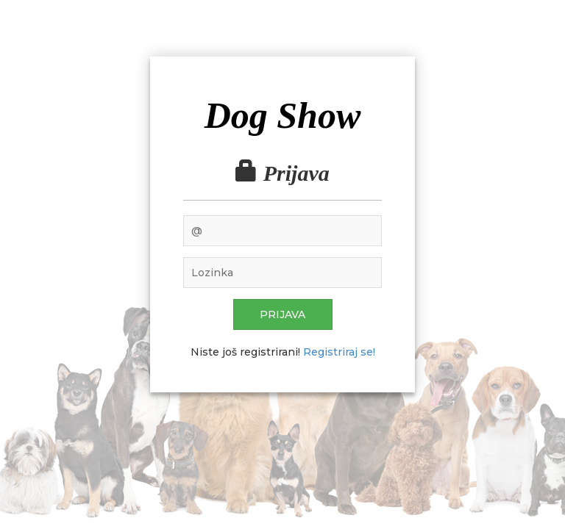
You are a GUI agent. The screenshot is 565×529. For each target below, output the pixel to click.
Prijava (282, 314)
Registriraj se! (339, 352)
